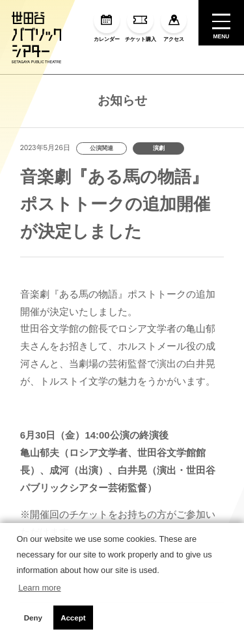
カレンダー (107, 24)
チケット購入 (140, 24)
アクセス (174, 24)
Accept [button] (73, 618)
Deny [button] (33, 618)
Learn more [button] (39, 588)
